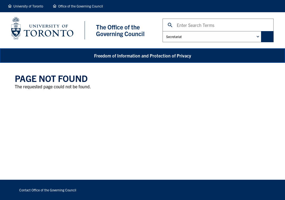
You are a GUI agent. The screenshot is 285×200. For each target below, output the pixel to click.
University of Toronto (28, 6)
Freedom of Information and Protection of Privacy (142, 55)
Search (162, 18)
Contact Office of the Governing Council (47, 190)
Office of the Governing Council (80, 6)
